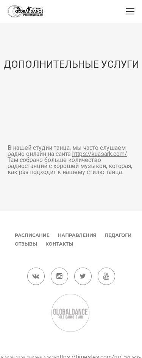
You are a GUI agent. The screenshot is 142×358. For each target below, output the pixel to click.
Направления (77, 235)
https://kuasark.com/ (99, 153)
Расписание (32, 235)
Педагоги (118, 235)
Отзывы (26, 244)
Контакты (59, 244)
